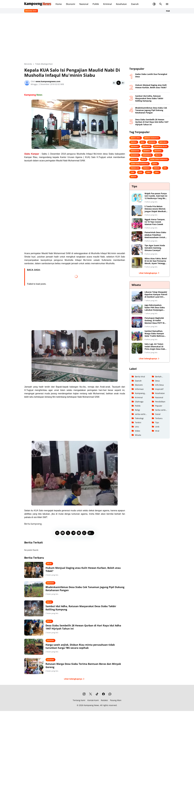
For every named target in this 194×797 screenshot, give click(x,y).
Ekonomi (70, 4)
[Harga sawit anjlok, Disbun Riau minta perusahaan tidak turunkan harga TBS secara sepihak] (37, 653)
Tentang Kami (79, 709)
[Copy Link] (57, 533)
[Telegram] (73, 533)
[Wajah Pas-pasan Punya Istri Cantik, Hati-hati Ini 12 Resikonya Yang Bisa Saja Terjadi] (137, 197)
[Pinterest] (79, 533)
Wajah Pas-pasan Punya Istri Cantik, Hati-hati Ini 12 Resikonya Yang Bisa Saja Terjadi (156, 196)
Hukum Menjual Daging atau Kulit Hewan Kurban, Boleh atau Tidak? (87, 569)
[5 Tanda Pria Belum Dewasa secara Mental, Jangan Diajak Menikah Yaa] (137, 210)
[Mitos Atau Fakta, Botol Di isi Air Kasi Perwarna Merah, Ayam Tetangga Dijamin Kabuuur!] (137, 262)
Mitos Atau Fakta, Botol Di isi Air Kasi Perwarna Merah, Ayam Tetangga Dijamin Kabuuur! (156, 261)
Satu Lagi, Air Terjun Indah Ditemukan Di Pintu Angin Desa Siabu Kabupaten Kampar (155, 346)
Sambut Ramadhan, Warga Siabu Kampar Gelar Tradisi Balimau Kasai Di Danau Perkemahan (154, 333)
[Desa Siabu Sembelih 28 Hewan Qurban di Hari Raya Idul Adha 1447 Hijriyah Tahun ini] (37, 633)
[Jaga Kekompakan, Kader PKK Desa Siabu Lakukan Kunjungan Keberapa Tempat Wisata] (137, 309)
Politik (96, 4)
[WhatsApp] (84, 533)
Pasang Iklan (115, 709)
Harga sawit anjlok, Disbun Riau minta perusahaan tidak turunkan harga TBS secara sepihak (87, 652)
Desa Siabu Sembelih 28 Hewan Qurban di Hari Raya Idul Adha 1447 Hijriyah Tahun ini (87, 632)
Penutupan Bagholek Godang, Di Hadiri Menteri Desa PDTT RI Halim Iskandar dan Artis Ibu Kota (154, 320)
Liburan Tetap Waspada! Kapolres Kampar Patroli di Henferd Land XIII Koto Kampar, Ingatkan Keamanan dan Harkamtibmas (156, 294)
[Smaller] (114, 83)
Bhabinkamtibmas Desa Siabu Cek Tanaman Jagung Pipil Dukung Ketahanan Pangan (87, 590)
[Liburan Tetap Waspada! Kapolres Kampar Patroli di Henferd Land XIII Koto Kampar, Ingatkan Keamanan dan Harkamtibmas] (137, 296)
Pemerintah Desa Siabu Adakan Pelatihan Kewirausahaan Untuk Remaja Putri (155, 235)
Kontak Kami (93, 709)
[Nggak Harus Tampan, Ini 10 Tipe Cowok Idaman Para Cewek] (137, 223)
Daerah (135, 4)
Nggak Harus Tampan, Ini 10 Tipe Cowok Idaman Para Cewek (155, 222)
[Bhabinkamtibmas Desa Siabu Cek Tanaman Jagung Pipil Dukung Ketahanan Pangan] (37, 591)
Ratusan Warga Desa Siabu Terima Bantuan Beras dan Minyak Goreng (85, 673)
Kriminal (107, 4)
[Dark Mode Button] (154, 4)
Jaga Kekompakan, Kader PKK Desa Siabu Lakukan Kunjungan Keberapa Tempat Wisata (155, 307)
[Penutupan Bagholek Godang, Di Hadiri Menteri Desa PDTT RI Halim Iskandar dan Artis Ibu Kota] (137, 322)
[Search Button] (160, 4)
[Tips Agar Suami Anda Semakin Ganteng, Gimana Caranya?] (137, 249)
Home (59, 4)
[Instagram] (84, 703)
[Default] (118, 83)
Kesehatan (121, 4)
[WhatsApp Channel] (110, 703)
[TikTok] (97, 703)
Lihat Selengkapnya (74, 688)
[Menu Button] (167, 4)
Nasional (83, 4)
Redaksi (104, 709)
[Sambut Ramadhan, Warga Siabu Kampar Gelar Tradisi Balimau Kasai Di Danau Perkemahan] (137, 335)
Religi (56, 563)
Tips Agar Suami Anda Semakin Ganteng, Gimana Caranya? (155, 248)
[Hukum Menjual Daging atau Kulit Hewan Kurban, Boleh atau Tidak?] (37, 570)
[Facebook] (62, 533)
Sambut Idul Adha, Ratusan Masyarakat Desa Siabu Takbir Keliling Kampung (88, 611)
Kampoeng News (91, 714)
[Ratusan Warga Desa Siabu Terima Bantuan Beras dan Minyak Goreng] (37, 674)
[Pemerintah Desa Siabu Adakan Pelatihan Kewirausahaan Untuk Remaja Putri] (137, 236)
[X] (68, 533)
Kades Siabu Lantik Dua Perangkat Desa (151, 75)
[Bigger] (123, 83)
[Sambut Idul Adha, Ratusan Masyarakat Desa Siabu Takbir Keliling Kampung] (37, 612)
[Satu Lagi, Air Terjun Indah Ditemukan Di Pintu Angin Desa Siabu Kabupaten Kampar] (137, 348)
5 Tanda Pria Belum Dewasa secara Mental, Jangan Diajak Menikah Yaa (155, 209)
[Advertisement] (74, 208)
